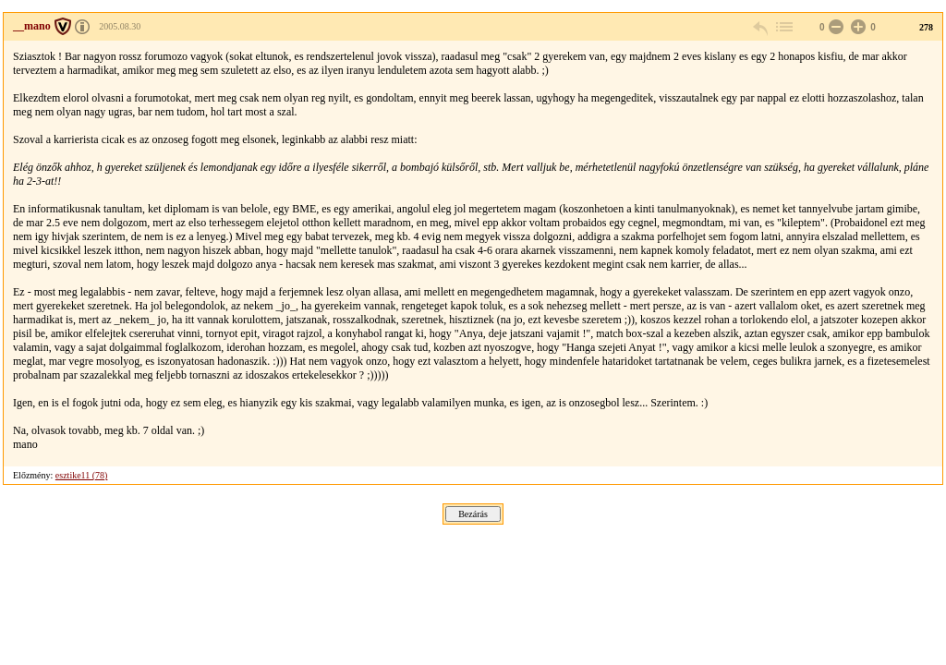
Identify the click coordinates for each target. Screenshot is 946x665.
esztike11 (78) (81, 475)
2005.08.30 (119, 26)
